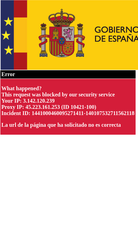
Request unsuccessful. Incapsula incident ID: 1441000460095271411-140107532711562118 (69, 124)
